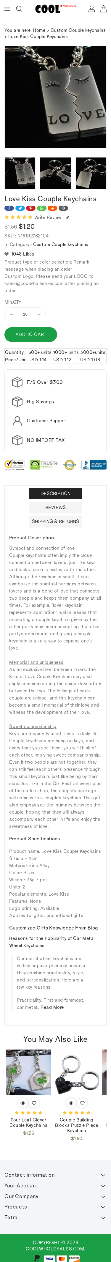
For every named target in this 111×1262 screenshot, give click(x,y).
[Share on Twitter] (20, 208)
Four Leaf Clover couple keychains (28, 1118)
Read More (52, 1002)
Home (39, 30)
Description (55, 488)
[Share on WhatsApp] (41, 208)
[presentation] (6, 173)
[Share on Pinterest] (31, 208)
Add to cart (30, 334)
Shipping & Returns (55, 516)
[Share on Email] (63, 208)
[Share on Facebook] (9, 208)
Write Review (52, 217)
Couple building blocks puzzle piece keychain (76, 1120)
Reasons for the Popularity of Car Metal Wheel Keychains (52, 937)
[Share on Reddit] (52, 208)
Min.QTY (13, 302)
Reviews (55, 502)
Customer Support (47, 420)
